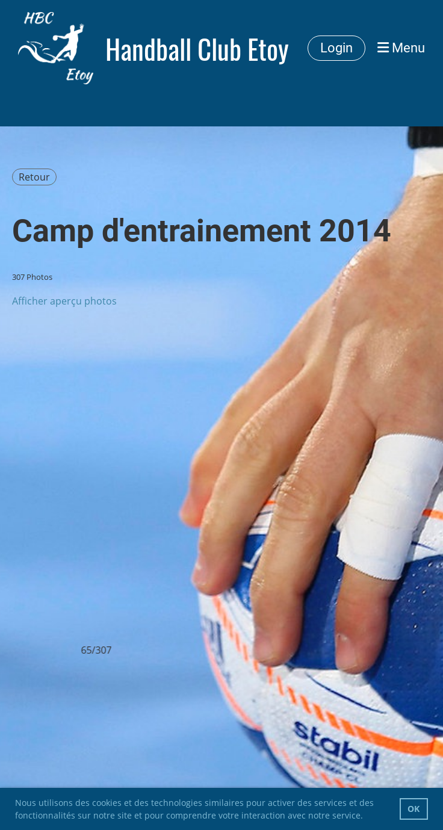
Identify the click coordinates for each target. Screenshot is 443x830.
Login (336, 47)
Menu (401, 47)
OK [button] (413, 808)
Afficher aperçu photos (64, 301)
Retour (34, 177)
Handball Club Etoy (197, 48)
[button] (367, 817)
